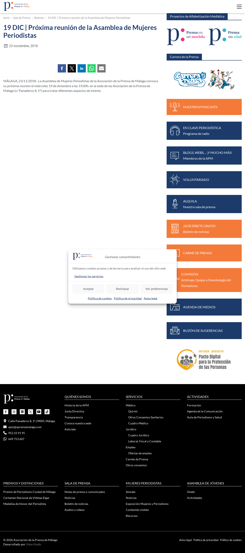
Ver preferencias (156, 289)
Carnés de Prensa (137, 459)
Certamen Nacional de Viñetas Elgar (26, 498)
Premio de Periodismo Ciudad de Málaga (29, 492)
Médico (130, 405)
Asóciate (70, 429)
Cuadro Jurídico (138, 435)
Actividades (194, 498)
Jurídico (131, 429)
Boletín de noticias (76, 504)
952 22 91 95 (14, 433)
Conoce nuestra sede (78, 423)
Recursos (132, 515)
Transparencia (74, 417)
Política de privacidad (128, 298)
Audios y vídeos (75, 509)
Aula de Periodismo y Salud (204, 417)
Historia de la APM (77, 405)
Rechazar (122, 289)
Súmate (130, 492)
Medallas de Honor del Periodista (24, 504)
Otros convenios (136, 465)
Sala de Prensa (23, 17)
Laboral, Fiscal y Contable (144, 441)
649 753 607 (13, 439)
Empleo (130, 447)
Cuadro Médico (138, 423)
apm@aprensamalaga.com (22, 427)
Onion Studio (34, 544)
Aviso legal (150, 298)
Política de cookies (100, 298)
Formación (194, 405)
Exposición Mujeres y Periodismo (147, 504)
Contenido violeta (137, 509)
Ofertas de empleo (140, 453)
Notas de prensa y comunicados (85, 492)
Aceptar (88, 289)
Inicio (7, 17)
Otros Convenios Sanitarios (145, 417)
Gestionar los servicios (88, 276)
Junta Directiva (74, 411)
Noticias (41, 17)
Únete (191, 492)
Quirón (133, 411)
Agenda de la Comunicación (205, 411)
